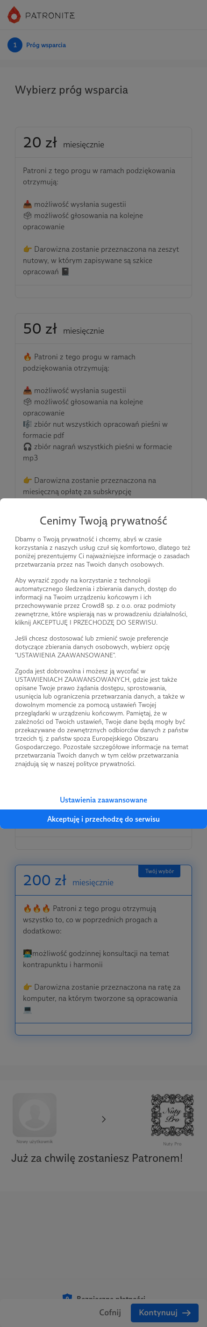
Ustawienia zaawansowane (103, 800)
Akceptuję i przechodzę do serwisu (103, 819)
